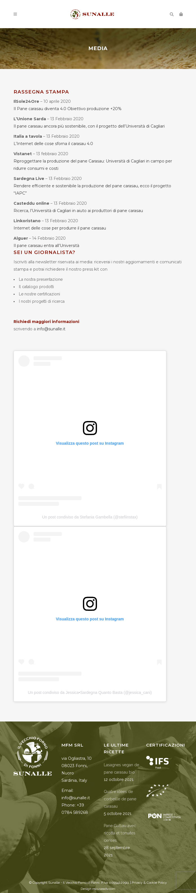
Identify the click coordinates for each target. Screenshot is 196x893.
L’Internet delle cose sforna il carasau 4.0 (53, 143)
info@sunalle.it (51, 328)
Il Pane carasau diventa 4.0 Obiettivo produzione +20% (68, 108)
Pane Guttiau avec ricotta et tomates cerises (120, 833)
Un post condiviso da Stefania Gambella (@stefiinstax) (90, 517)
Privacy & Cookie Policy (149, 883)
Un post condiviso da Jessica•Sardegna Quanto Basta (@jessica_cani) (90, 692)
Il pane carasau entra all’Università (46, 245)
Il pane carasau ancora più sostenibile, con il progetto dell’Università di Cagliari (89, 126)
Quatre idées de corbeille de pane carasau (120, 799)
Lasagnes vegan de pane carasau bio (121, 768)
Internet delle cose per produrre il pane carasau (60, 228)
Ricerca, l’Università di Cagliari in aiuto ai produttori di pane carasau (78, 210)
